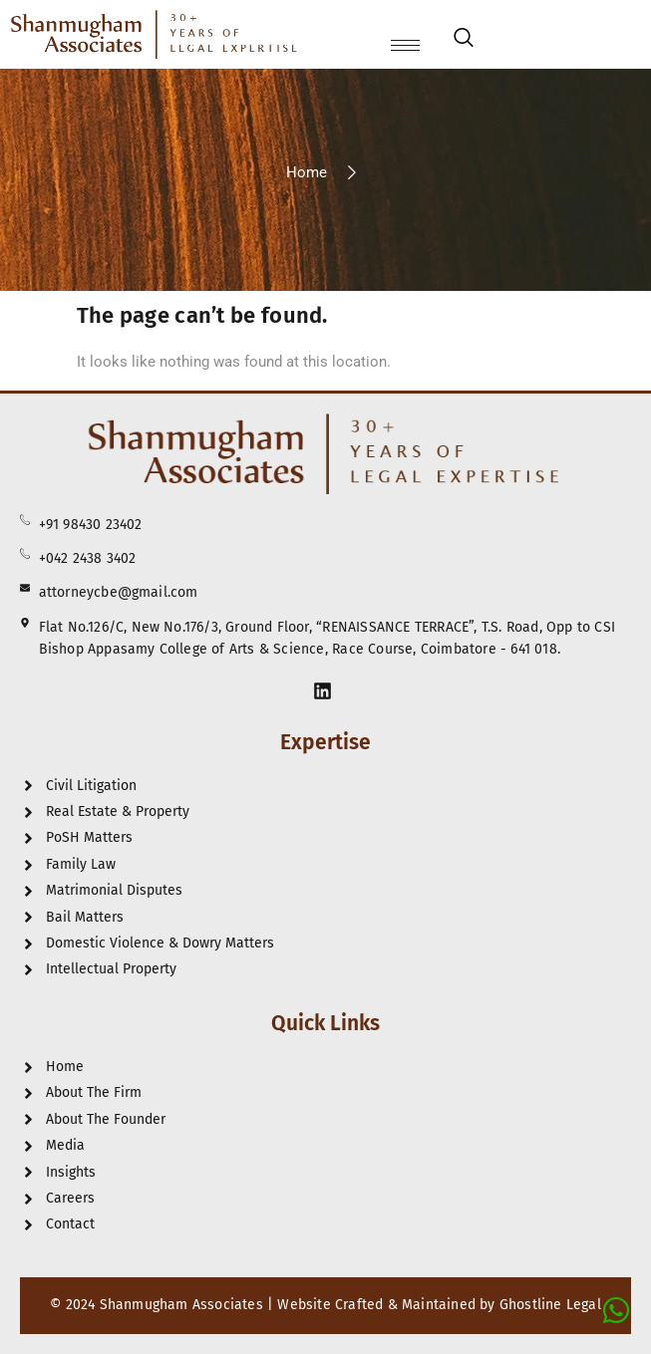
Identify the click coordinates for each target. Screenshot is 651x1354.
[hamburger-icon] (405, 45)
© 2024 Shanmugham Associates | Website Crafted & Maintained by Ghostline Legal (325, 1304)
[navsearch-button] (463, 41)
